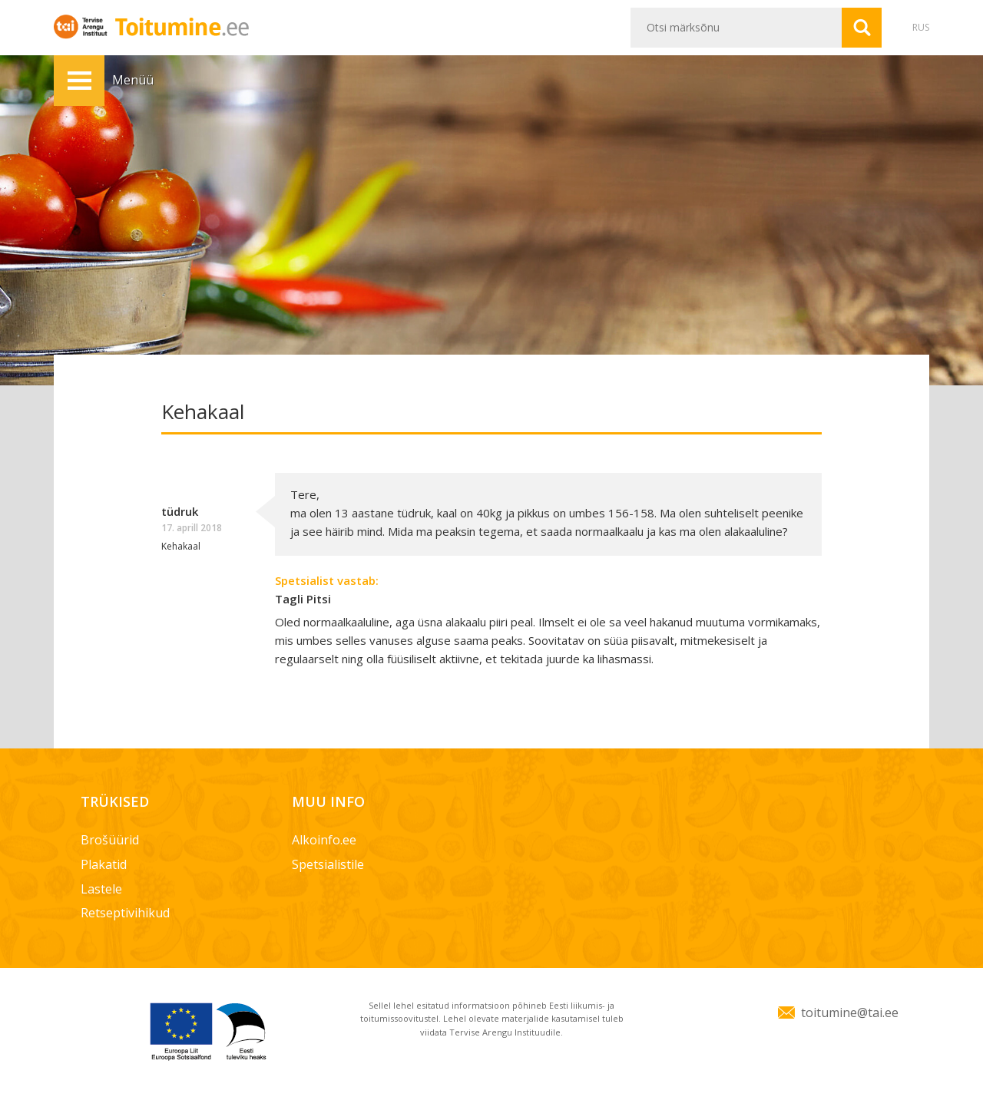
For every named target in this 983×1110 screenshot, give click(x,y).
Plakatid (104, 864)
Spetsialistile (328, 864)
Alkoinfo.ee (324, 839)
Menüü (79, 80)
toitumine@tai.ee (850, 1012)
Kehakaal (180, 546)
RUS (920, 27)
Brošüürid (110, 839)
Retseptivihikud (125, 912)
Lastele (101, 888)
